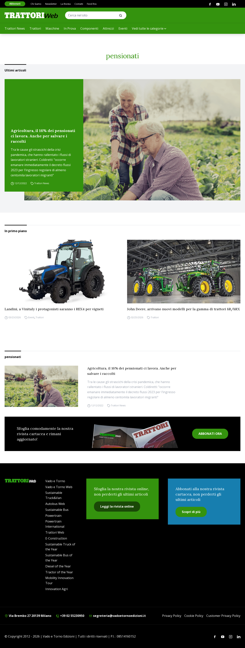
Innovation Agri (56, 589)
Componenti (89, 28)
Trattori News (15, 28)
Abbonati (14, 3)
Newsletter (51, 4)
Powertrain (53, 516)
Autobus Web (55, 504)
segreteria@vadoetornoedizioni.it (117, 616)
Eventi (122, 28)
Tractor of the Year (59, 572)
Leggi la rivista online (117, 506)
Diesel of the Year (58, 566)
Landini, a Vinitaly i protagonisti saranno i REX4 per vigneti (54, 309)
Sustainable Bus (57, 510)
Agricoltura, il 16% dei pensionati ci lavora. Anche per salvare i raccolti (43, 136)
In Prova (70, 28)
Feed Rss (91, 4)
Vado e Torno (55, 481)
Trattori (35, 28)
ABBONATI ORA (210, 434)
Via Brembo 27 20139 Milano (28, 616)
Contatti (78, 4)
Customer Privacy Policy (223, 616)
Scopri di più (191, 512)
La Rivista (66, 4)
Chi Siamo (36, 4)
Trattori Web (54, 532)
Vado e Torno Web (58, 487)
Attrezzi (108, 28)
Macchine (52, 28)
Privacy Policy (171, 616)
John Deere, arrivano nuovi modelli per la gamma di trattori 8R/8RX (183, 309)
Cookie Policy (193, 616)
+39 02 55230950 (70, 616)
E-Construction (56, 538)
